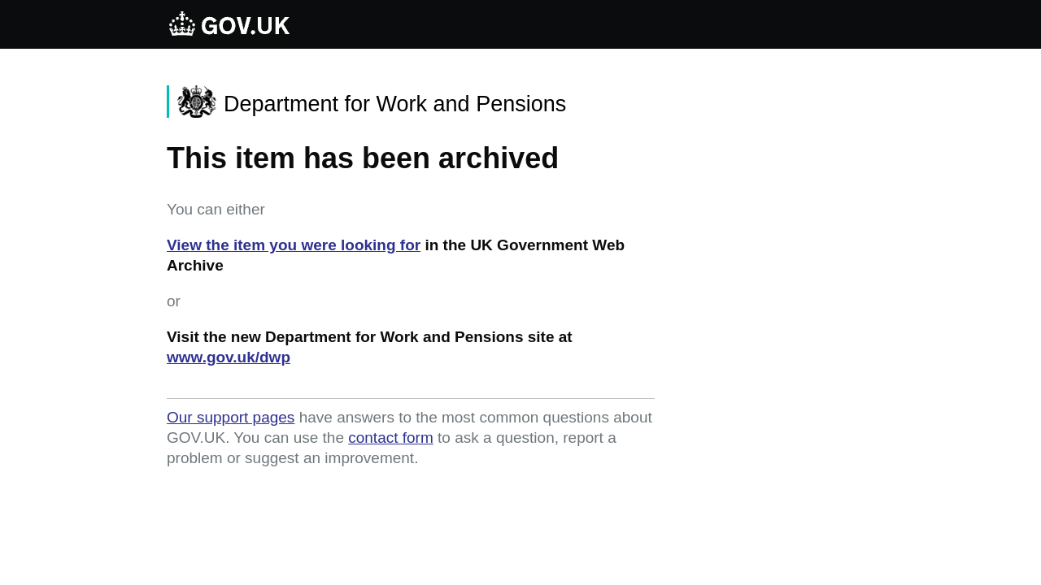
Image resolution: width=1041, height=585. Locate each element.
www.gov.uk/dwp (228, 357)
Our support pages (230, 417)
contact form (390, 437)
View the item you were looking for (293, 245)
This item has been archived (363, 158)
